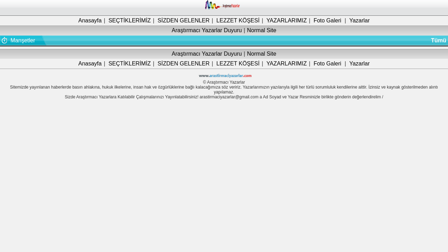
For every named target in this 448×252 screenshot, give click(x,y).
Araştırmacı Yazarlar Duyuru (207, 30)
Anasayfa (90, 20)
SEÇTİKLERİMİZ (129, 20)
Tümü (438, 40)
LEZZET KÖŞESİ (237, 20)
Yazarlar (359, 20)
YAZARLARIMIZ (286, 20)
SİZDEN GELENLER (183, 20)
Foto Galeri (327, 20)
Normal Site (261, 30)
